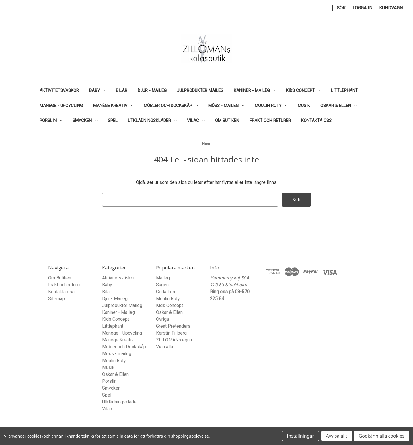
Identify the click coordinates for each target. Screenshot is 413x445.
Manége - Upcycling (61, 105)
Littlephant (344, 90)
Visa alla (164, 346)
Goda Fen (165, 291)
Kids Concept (303, 90)
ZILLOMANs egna (174, 340)
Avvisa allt (336, 436)
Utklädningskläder (152, 120)
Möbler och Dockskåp (171, 105)
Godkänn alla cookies (381, 436)
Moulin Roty (271, 105)
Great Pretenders (173, 326)
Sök (341, 8)
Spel (113, 120)
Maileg (163, 278)
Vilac (196, 120)
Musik (304, 105)
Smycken (85, 120)
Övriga (162, 319)
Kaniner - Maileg (255, 90)
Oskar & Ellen (338, 105)
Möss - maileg (226, 105)
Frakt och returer (270, 120)
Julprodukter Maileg (200, 90)
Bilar (121, 90)
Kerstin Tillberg (171, 333)
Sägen (162, 284)
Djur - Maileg (152, 90)
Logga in (362, 8)
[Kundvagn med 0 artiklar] (391, 8)
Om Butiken (227, 120)
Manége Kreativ (113, 105)
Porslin (51, 120)
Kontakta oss (316, 120)
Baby (97, 90)
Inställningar (300, 436)
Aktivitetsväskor (59, 90)
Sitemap (56, 298)
